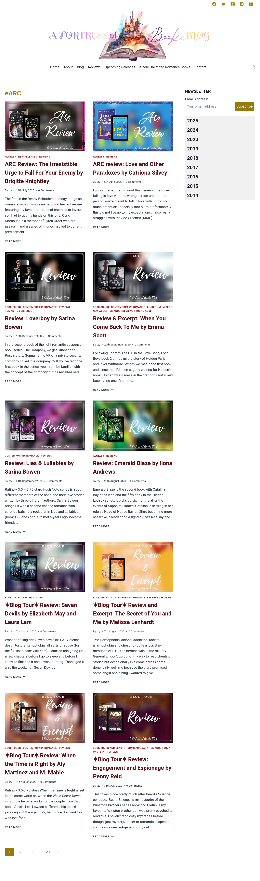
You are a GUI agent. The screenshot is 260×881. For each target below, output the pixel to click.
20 (48, 852)
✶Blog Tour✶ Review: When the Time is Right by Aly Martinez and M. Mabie (40, 764)
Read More (15, 241)
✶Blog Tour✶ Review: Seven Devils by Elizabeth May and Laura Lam (41, 613)
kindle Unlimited (158, 307)
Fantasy (10, 156)
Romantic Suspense (18, 311)
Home (55, 67)
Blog (80, 67)
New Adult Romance (106, 311)
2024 (192, 130)
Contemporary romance (40, 307)
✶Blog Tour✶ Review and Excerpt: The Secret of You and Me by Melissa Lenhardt (132, 613)
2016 (192, 177)
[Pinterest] (242, 4)
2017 (192, 167)
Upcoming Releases (120, 67)
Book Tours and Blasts (109, 748)
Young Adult (144, 311)
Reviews (94, 67)
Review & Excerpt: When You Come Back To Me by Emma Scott (129, 327)
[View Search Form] (253, 67)
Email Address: (196, 99)
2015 (192, 186)
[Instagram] (233, 4)
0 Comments (46, 190)
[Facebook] (214, 4)
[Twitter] (223, 4)
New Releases (27, 156)
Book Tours (13, 307)
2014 (192, 195)
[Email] (251, 4)
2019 (192, 149)
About (68, 67)
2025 (192, 121)
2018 (192, 158)
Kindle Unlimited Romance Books (164, 67)
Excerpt (152, 597)
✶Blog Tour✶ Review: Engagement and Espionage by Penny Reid (132, 768)
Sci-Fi (40, 597)
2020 (192, 139)
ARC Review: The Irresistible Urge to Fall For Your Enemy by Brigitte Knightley (44, 173)
